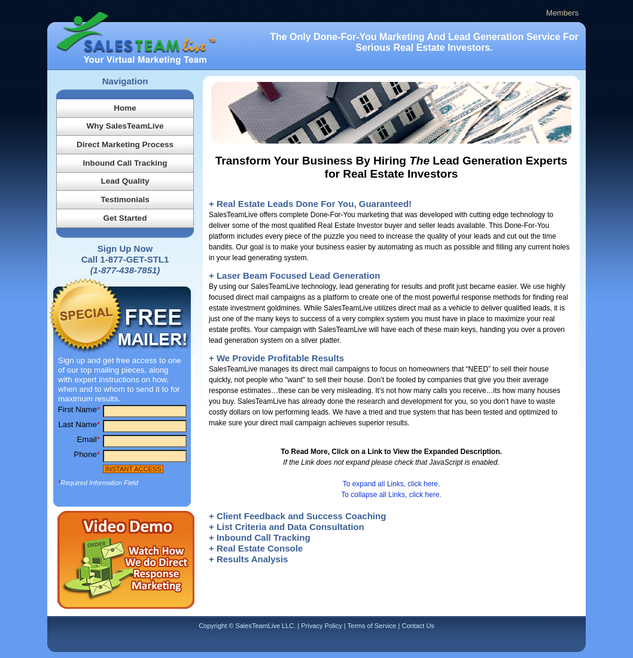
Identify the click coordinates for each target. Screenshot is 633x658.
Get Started (125, 218)
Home (125, 107)
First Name (79, 409)
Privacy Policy (321, 625)
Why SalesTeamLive (125, 125)
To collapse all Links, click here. (391, 495)
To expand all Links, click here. (391, 484)
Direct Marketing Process (125, 144)
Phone (87, 454)
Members (562, 12)
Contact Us (417, 625)
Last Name (79, 424)
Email (88, 439)
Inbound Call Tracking (125, 163)
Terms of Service (372, 625)
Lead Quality (125, 180)
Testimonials (125, 199)
